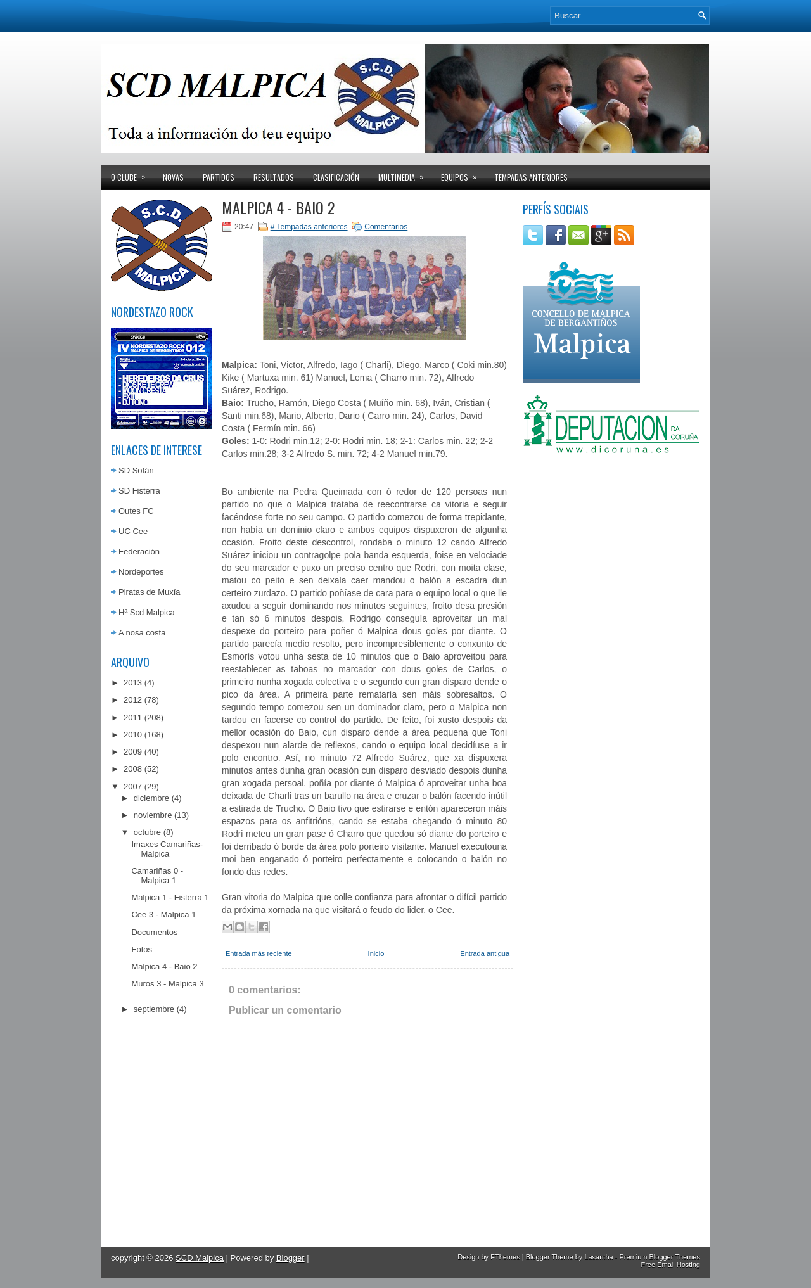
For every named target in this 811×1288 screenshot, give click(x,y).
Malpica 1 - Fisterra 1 (169, 897)
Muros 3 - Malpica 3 (167, 983)
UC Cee (133, 531)
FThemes (505, 1257)
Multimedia (404, 173)
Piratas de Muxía (149, 592)
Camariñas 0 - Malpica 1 (157, 875)
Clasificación (336, 177)
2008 (133, 769)
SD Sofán (136, 470)
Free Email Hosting (670, 1264)
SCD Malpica (200, 1258)
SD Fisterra (139, 490)
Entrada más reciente (259, 953)
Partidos (218, 177)
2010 (133, 734)
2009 (133, 751)
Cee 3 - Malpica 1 (163, 914)
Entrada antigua (484, 953)
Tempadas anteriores (531, 177)
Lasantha (598, 1257)
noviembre (153, 815)
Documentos (154, 932)
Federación (139, 551)
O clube (132, 173)
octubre (147, 832)
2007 (133, 786)
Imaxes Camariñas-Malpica (167, 848)
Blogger (290, 1258)
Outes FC (136, 511)
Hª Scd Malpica (146, 612)
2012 (133, 700)
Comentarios (385, 226)
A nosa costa (141, 632)
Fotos (141, 949)
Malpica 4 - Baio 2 (164, 966)
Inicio (376, 953)
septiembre (154, 1009)
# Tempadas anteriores (309, 226)
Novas (173, 177)
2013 (133, 682)
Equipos (463, 173)
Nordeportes (141, 572)
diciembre (151, 798)
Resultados (273, 177)
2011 (133, 717)
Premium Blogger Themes (659, 1257)
